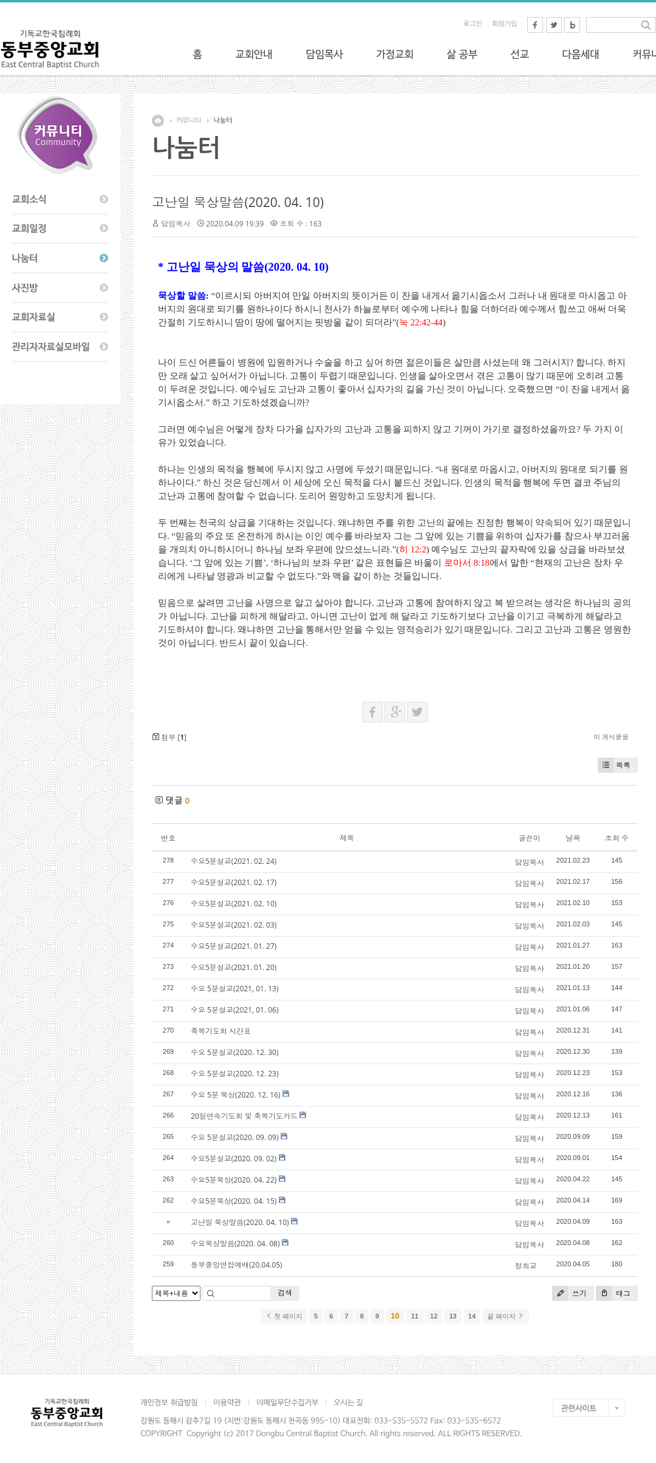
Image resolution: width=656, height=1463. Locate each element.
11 (415, 1316)
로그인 (472, 24)
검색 (285, 1293)
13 (452, 1316)
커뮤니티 (188, 120)
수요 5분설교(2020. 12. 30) (235, 1052)
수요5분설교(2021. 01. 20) (233, 967)
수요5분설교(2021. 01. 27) (233, 946)
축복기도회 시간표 (221, 1031)
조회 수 (617, 838)
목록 (614, 765)
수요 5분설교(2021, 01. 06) (234, 1010)
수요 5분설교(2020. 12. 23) (235, 1073)
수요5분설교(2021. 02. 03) (233, 925)
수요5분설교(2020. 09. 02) (233, 1158)
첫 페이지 (283, 1316)
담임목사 (175, 224)
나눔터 (222, 120)
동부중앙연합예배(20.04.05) (236, 1265)
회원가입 (504, 24)
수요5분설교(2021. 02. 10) (233, 903)
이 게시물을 (611, 736)
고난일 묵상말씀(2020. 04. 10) (238, 202)
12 (433, 1316)
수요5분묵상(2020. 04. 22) (233, 1180)
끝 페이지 (505, 1316)
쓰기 (569, 1293)
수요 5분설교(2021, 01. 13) (234, 988)
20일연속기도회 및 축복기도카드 (244, 1116)
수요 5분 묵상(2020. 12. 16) (236, 1095)
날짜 (572, 838)
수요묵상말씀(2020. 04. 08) (235, 1243)
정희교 (526, 1266)
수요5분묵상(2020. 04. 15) (233, 1201)
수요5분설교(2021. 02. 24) (233, 861)
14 (472, 1316)
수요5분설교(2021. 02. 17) (233, 882)
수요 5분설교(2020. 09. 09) (235, 1137)
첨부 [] (169, 737)
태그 (613, 1293)
